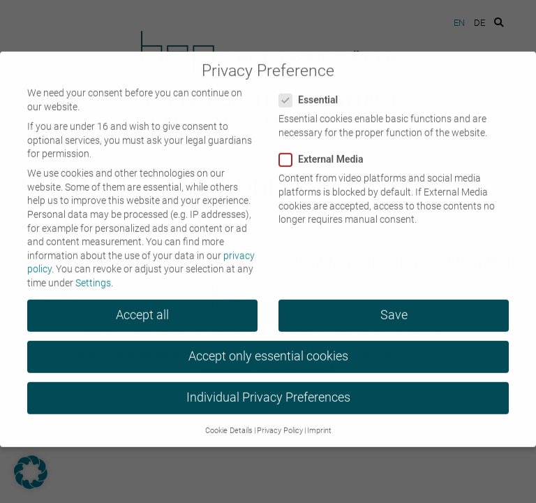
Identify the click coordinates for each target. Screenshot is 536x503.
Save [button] (394, 307)
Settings (93, 275)
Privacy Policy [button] (280, 423)
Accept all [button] (142, 307)
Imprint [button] (319, 423)
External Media (325, 152)
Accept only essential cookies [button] (268, 349)
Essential (312, 92)
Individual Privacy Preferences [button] (268, 390)
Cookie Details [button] (229, 423)
